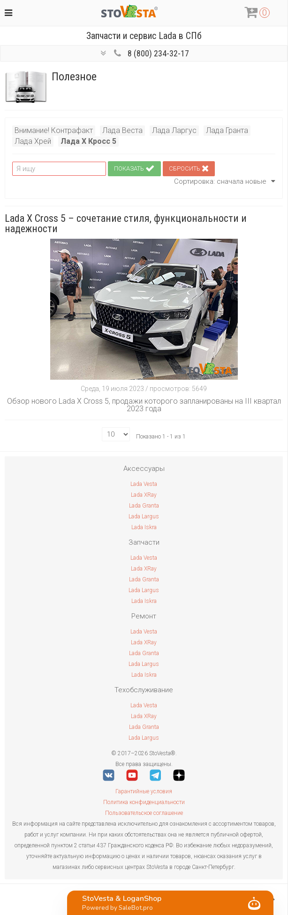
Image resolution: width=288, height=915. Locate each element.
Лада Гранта (227, 130)
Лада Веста (122, 130)
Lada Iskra (144, 527)
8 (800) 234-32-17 (158, 53)
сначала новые (246, 181)
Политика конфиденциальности (144, 802)
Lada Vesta (143, 484)
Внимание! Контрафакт (54, 130)
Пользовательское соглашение (144, 813)
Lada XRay (144, 495)
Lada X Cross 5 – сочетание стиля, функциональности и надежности (126, 223)
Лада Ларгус (174, 130)
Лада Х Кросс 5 (88, 141)
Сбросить (189, 168)
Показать (134, 168)
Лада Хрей (33, 141)
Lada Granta (144, 505)
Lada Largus (144, 516)
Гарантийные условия (143, 791)
